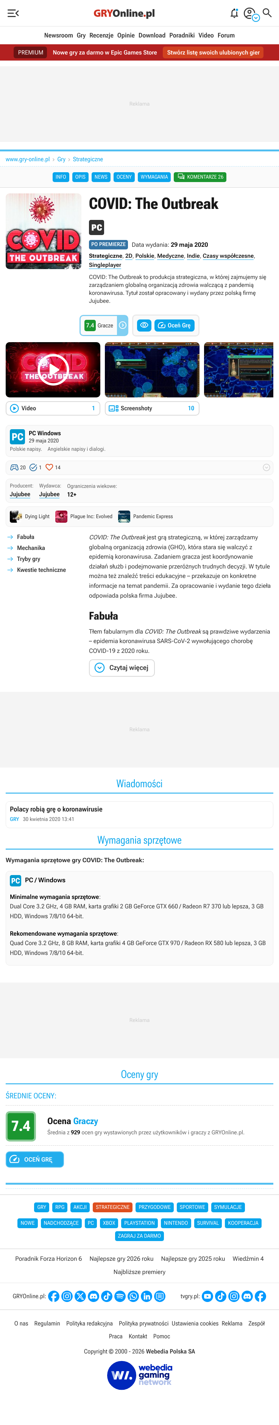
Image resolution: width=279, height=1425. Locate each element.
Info (61, 177)
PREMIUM (29, 52)
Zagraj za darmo (139, 1236)
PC (91, 1224)
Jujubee (20, 494)
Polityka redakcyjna (89, 1323)
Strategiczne (88, 159)
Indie (193, 256)
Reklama (231, 1323)
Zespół (257, 1323)
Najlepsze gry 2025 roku (193, 1259)
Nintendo (176, 1224)
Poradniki (182, 35)
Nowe (27, 1224)
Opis (80, 177)
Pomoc (161, 1336)
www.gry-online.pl (28, 159)
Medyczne (170, 256)
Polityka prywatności (144, 1323)
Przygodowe (154, 1208)
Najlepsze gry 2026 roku (121, 1259)
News (101, 177)
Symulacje (228, 1208)
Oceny (124, 177)
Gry (81, 35)
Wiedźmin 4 (248, 1259)
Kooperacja (243, 1224)
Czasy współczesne (228, 256)
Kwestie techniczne (41, 570)
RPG (59, 1208)
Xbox (109, 1224)
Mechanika (31, 548)
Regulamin (47, 1323)
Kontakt (138, 1336)
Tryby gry (28, 559)
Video (206, 35)
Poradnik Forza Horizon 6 (48, 1259)
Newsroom (58, 35)
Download (152, 35)
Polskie (145, 256)
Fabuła (25, 537)
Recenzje (101, 35)
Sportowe (192, 1208)
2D (128, 256)
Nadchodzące (61, 1224)
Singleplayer (105, 265)
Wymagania (154, 177)
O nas (21, 1323)
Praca (116, 1336)
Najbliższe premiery (139, 1272)
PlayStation (139, 1224)
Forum (226, 35)
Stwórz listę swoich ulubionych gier (214, 52)
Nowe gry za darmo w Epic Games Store (104, 52)
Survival (208, 1224)
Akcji (80, 1208)
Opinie (126, 35)
